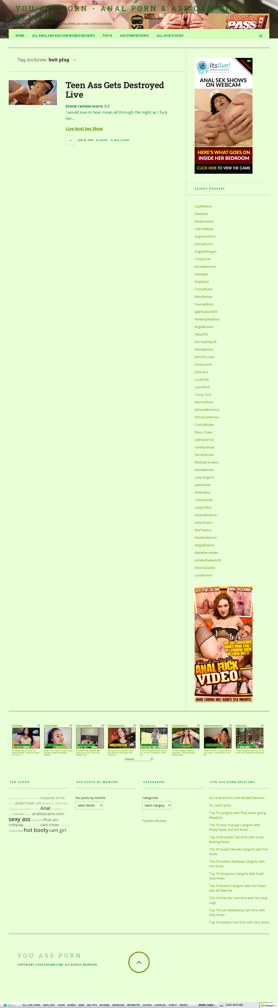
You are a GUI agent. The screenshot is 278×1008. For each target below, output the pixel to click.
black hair (62, 807)
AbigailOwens (204, 549)
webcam (36, 824)
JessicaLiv (201, 376)
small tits (35, 813)
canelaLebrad (204, 451)
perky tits (64, 829)
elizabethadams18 (208, 564)
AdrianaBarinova (207, 413)
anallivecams (33, 802)
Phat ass (50, 823)
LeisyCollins (203, 511)
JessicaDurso (204, 248)
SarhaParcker (204, 459)
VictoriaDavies (205, 571)
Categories (150, 802)
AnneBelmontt (205, 270)
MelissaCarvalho (207, 466)
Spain (11, 807)
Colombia (16, 835)
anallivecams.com (48, 817)
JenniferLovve (205, 361)
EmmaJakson (204, 353)
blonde (36, 829)
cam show (49, 828)
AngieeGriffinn (205, 240)
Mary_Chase (203, 436)
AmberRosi (202, 496)
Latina (39, 807)
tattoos (50, 807)
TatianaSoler (204, 504)
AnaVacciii (202, 285)
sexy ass (20, 823)
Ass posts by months (90, 802)
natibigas (201, 278)
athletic (22, 802)
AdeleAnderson (206, 541)
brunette (56, 813)
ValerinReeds (204, 233)
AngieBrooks (204, 331)
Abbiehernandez (207, 556)
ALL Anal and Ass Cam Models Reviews (63, 35)
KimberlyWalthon (207, 323)
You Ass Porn (49, 959)
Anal (45, 812)
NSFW (60, 802)
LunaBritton (203, 579)
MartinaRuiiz (204, 406)
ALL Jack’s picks (170, 35)
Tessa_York (203, 398)
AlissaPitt (201, 338)
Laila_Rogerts (204, 481)
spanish (27, 829)
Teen (28, 818)
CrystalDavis (204, 293)
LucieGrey (202, 383)
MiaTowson (203, 534)
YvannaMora (204, 308)
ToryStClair (203, 263)
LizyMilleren (203, 210)
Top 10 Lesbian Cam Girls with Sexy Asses (239, 926)
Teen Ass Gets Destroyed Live (115, 93)
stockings (13, 802)
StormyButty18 (205, 346)
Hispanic (48, 801)
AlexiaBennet (204, 474)
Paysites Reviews (154, 824)
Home (20, 35)
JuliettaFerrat (204, 443)
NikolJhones (203, 300)
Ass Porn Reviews (134, 35)
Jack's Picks (122, 143)
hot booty (36, 833)
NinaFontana (204, 225)
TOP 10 (107, 35)
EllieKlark (201, 218)
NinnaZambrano (207, 421)
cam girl (57, 834)
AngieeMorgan (205, 255)
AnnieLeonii (203, 368)
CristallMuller (204, 428)
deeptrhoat (24, 807)
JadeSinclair (203, 489)
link (274, 947)
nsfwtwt (19, 818)
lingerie (13, 813)
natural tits (24, 813)
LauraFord (202, 391)
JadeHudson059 (206, 315)
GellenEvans (203, 526)
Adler (104, 143)
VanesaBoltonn (206, 519)
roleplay (16, 828)
